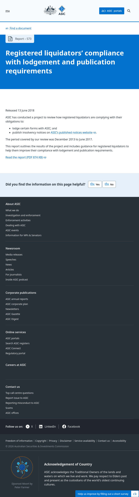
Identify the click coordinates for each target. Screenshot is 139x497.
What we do (12, 210)
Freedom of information (18, 440)
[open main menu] (7, 11)
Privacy (53, 440)
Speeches (10, 259)
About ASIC (12, 204)
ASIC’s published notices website (71, 132)
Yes (95, 184)
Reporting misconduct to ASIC (22, 402)
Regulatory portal (15, 353)
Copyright (41, 440)
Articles (9, 269)
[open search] (129, 11)
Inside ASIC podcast (16, 279)
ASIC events (12, 230)
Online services (15, 332)
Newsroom (12, 248)
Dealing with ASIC (15, 225)
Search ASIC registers (17, 343)
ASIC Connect (13, 348)
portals (112, 10)
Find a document (20, 28)
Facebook (74, 426)
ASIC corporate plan (16, 304)
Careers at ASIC (15, 365)
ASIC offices (12, 412)
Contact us (12, 387)
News (8, 264)
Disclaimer (66, 440)
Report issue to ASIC (16, 397)
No (109, 184)
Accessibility (119, 440)
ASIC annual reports (16, 299)
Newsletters (12, 309)
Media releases (13, 254)
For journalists (13, 274)
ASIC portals (12, 338)
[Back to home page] (54, 11)
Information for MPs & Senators (23, 235)
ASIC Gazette (12, 314)
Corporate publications (20, 293)
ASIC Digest (12, 319)
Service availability (84, 440)
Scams (9, 407)
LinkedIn (50, 426)
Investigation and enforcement (22, 215)
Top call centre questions (19, 392)
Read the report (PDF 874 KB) (24, 157)
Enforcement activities (17, 220)
